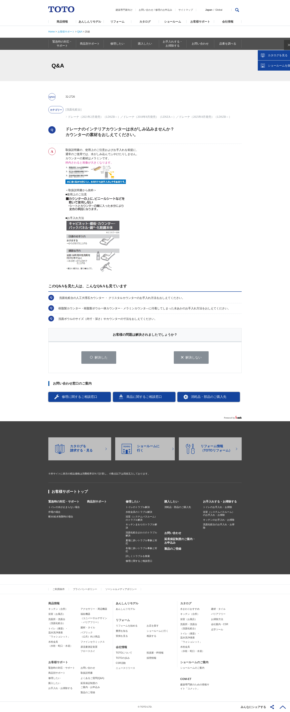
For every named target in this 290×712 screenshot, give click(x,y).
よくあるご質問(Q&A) (92, 678)
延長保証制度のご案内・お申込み (179, 540)
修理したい (133, 501)
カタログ (145, 21)
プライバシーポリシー (85, 589)
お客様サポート (200, 21)
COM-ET (185, 679)
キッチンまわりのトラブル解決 (141, 526)
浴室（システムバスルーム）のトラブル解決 (141, 518)
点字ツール (217, 629)
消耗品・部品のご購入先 (208, 397)
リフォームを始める (127, 625)
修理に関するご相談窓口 (79, 397)
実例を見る (122, 636)
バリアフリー (218, 614)
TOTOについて (124, 653)
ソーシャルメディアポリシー (121, 589)
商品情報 (62, 21)
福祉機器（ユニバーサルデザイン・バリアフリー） (94, 618)
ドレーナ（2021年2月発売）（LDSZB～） (94, 116)
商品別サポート (97, 501)
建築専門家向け (124, 9)
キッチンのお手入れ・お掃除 (218, 520)
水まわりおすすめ (190, 609)
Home (51, 31)
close (285, 65)
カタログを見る (274, 75)
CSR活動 (121, 663)
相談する (151, 636)
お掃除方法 (217, 619)
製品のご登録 (172, 548)
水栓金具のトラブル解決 (139, 512)
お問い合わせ (146, 9)
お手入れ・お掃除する (60, 688)
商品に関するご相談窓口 (144, 397)
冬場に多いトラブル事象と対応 (141, 550)
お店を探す (153, 625)
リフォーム (117, 21)
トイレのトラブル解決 (138, 507)
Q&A (79, 31)
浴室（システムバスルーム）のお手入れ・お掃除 (218, 514)
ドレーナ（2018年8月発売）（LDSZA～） (149, 116)
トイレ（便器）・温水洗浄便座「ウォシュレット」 (59, 632)
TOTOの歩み (123, 658)
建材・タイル (88, 627)
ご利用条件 (59, 589)
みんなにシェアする (253, 707)
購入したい (171, 501)
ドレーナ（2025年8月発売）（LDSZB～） (205, 116)
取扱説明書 (87, 673)
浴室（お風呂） (56, 614)
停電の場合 (54, 512)
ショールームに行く (157, 631)
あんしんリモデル (90, 21)
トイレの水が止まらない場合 (64, 507)
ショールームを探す (276, 86)
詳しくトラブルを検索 (138, 556)
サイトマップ (185, 9)
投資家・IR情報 (155, 653)
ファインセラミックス (93, 642)
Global (218, 9)
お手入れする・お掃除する (220, 501)
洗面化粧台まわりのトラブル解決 (141, 534)
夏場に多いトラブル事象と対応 (141, 542)
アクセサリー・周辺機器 (94, 609)
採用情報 (151, 658)
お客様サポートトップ (70, 492)
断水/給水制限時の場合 (60, 516)
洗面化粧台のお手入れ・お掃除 (218, 526)
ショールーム (172, 21)
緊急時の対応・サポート (63, 501)
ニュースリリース (125, 668)
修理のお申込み (163, 9)
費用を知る (122, 631)
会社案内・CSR (219, 624)
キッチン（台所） (58, 609)
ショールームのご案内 (194, 662)
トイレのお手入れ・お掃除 (217, 507)
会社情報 (227, 21)
